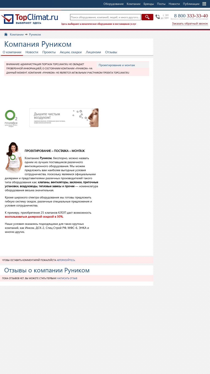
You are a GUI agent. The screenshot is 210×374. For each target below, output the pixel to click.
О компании (12, 52)
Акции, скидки (71, 52)
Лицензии (93, 52)
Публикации (191, 4)
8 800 (191, 15)
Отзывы (111, 52)
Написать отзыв (67, 278)
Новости (174, 4)
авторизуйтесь (66, 260)
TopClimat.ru (29, 19)
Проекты (49, 52)
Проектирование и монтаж (117, 65)
